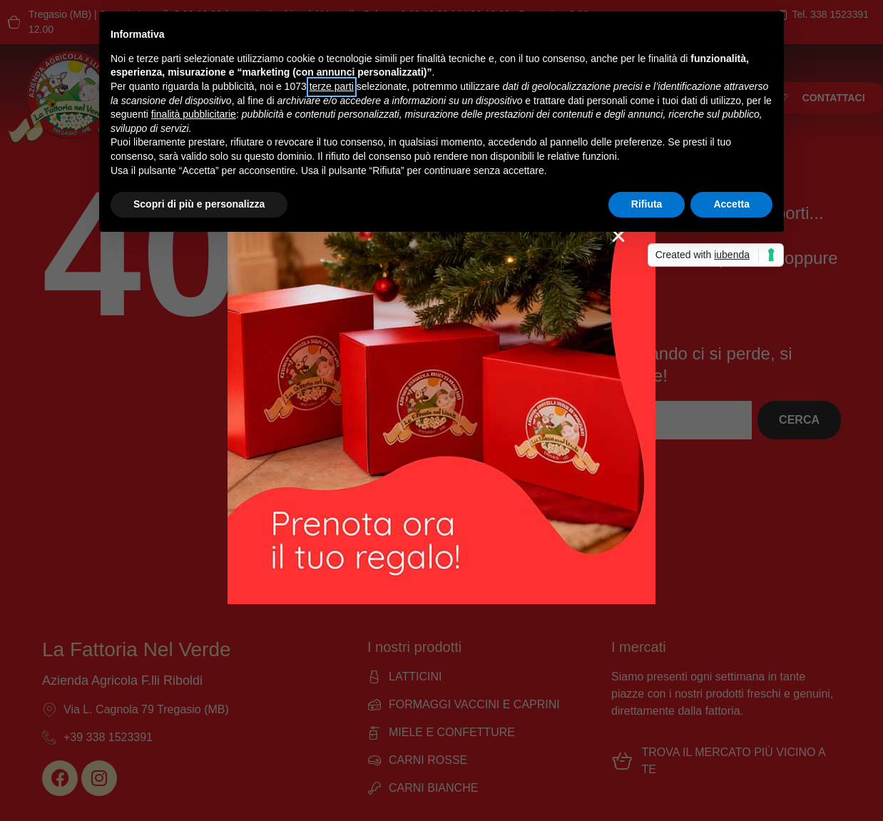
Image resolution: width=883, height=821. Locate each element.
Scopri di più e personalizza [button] (199, 204)
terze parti (332, 86)
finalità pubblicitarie (193, 114)
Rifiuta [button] (647, 204)
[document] (441, 410)
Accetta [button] (731, 204)
